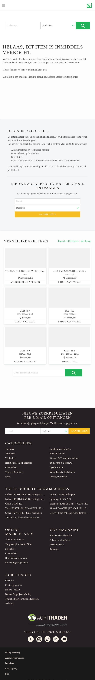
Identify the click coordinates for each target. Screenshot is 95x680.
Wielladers (10, 458)
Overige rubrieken (58, 476)
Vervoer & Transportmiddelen (64, 458)
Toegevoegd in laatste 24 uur (19, 544)
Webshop (9, 603)
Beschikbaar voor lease (16, 558)
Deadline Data (57, 544)
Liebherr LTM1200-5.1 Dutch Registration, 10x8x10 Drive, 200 (25, 499)
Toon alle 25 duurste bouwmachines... (23, 517)
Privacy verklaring (12, 652)
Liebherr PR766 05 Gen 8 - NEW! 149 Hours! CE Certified (70, 503)
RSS (7, 674)
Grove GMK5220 (13, 503)
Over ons (9, 580)
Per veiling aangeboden (16, 562)
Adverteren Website (14, 539)
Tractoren (9, 449)
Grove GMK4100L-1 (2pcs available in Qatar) (25, 513)
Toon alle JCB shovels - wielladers (74, 241)
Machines (9, 548)
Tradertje (54, 549)
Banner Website (12, 589)
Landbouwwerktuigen (60, 449)
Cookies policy (11, 669)
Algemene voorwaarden (14, 658)
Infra (7, 476)
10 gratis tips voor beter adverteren (22, 599)
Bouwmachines (57, 453)
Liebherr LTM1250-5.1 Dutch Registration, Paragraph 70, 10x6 (25, 494)
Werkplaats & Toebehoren (62, 472)
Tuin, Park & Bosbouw (61, 463)
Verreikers (10, 453)
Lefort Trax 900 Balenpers (62, 494)
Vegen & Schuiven (14, 472)
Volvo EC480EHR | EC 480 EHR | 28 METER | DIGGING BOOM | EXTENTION (25, 508)
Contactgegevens (13, 585)
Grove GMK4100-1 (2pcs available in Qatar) (70, 513)
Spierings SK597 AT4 (60, 499)
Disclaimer (9, 663)
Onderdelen (10, 467)
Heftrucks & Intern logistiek (18, 463)
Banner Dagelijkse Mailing (18, 594)
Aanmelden (47, 214)
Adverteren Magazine (60, 540)
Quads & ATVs (57, 467)
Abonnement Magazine (61, 535)
